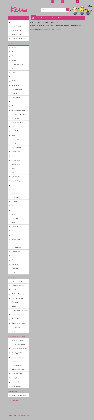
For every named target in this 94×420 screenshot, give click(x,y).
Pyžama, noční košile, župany (20, 311)
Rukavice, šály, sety (17, 327)
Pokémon (14, 193)
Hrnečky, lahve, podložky (19, 369)
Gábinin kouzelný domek (18, 110)
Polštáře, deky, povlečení (19, 340)
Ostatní (14, 272)
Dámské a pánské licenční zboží (19, 395)
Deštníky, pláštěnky (17, 353)
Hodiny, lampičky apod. (18, 378)
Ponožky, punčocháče (18, 315)
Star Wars (14, 235)
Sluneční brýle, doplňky (18, 382)
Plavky (14, 306)
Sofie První (15, 218)
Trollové (14, 260)
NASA (13, 185)
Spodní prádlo (16, 319)
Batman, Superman (17, 64)
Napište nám (61, 18)
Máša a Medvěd (16, 147)
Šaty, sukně (15, 302)
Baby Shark (15, 60)
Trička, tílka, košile (17, 281)
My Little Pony (16, 181)
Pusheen (14, 210)
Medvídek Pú (15, 156)
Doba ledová (15, 85)
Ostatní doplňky (16, 386)
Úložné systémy (16, 365)
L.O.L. (13, 135)
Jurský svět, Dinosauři (18, 127)
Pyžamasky (15, 206)
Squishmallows (16, 239)
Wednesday (15, 264)
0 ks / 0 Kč (82, 2)
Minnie (14, 172)
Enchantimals (15, 102)
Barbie (14, 56)
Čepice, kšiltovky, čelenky (19, 323)
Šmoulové (15, 243)
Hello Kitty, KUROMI (17, 123)
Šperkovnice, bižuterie (18, 357)
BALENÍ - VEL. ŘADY (17, 30)
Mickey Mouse (16, 160)
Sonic (13, 222)
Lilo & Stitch (15, 139)
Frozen (14, 106)
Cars (13, 77)
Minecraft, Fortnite (17, 164)
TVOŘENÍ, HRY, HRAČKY (18, 39)
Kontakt (54, 18)
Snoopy (14, 214)
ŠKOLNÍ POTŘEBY (17, 34)
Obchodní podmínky (46, 18)
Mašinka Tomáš (16, 152)
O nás (38, 18)
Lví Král (14, 143)
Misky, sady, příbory (17, 374)
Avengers (14, 52)
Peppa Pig (15, 189)
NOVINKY (14, 22)
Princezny (14, 202)
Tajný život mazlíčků (17, 247)
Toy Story (14, 256)
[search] (67, 9)
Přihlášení (58, 2)
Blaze (13, 73)
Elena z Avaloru (16, 98)
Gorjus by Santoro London (19, 114)
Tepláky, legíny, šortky (18, 294)
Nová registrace (69, 2)
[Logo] (19, 10)
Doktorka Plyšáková (17, 89)
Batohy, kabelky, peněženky (19, 349)
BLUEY (14, 81)
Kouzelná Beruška (17, 131)
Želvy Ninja (15, 268)
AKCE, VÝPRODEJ (16, 26)
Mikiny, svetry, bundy (18, 286)
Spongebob (15, 231)
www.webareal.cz (25, 415)
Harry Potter (15, 118)
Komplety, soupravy (17, 298)
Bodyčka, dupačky (17, 290)
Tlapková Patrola (16, 252)
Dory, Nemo (15, 93)
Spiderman (15, 227)
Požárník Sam (16, 197)
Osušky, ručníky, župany (18, 344)
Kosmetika (15, 361)
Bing (13, 68)
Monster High (16, 177)
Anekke (14, 48)
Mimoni (14, 168)
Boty (13, 331)
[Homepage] (34, 18)
